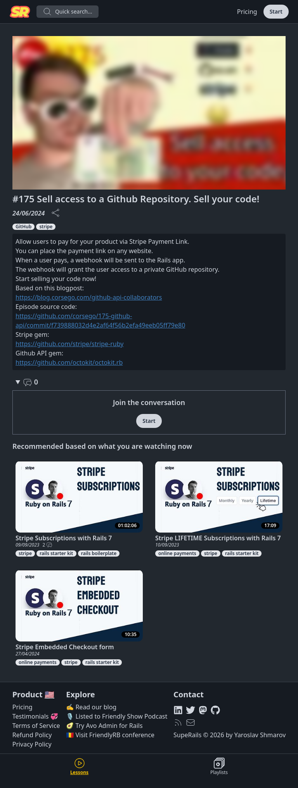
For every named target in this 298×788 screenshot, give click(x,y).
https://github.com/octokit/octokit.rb (69, 362)
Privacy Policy (32, 744)
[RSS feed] (178, 722)
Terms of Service (36, 725)
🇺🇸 (49, 694)
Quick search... (67, 11)
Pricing (247, 11)
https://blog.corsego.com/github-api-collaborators (89, 297)
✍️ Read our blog (91, 707)
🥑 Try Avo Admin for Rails (104, 725)
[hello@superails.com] (190, 722)
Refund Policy (32, 735)
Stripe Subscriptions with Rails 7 (64, 538)
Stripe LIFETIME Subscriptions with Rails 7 (218, 538)
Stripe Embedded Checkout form (65, 647)
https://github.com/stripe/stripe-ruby (69, 344)
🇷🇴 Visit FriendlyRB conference (110, 735)
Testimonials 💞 (35, 716)
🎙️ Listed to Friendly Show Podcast (116, 716)
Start (276, 11)
